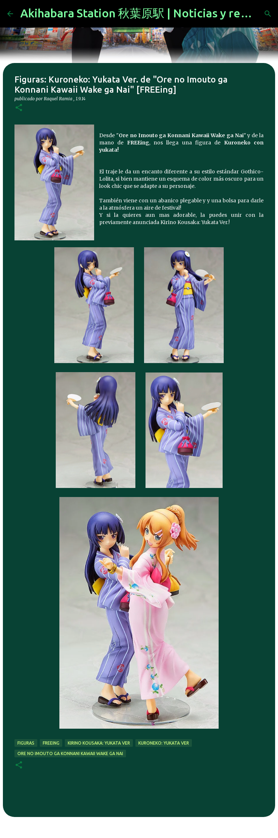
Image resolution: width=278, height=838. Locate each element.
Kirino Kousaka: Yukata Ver (99, 743)
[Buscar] (268, 13)
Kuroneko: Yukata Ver (163, 743)
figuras (25, 743)
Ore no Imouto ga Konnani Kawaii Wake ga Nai (70, 753)
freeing (51, 743)
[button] (18, 108)
